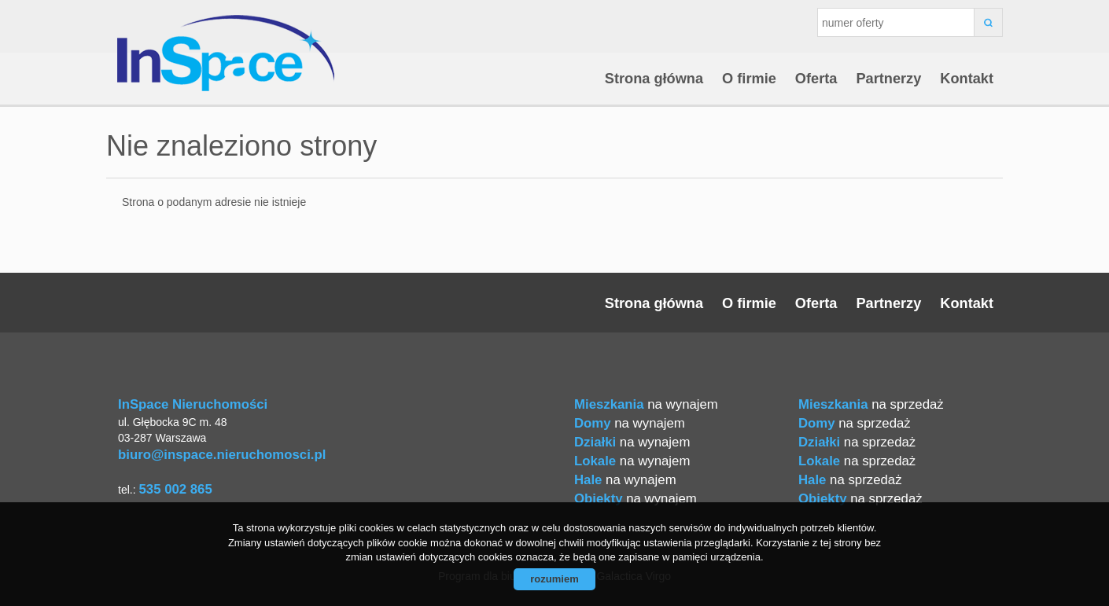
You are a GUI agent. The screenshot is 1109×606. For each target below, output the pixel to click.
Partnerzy (888, 78)
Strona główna (654, 78)
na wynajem (646, 404)
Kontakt (966, 78)
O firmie (749, 78)
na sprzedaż (871, 404)
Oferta (816, 78)
